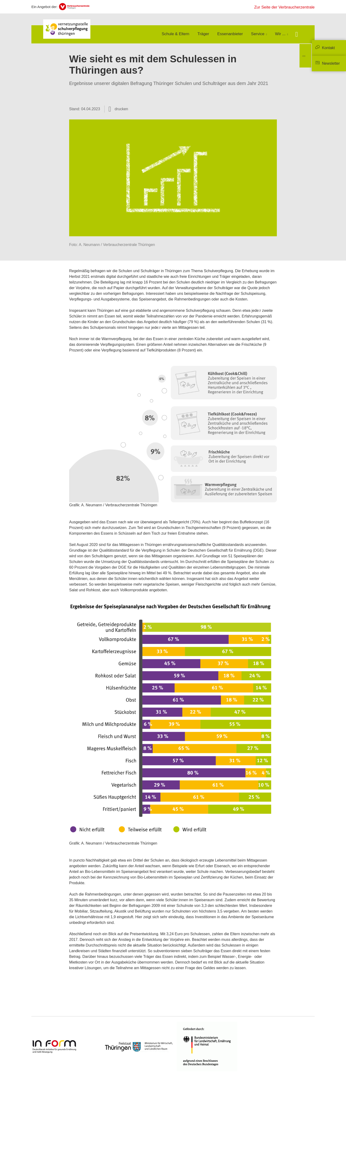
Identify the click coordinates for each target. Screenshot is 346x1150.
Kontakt (328, 48)
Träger (203, 34)
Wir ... (280, 34)
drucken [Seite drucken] (121, 109)
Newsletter (331, 63)
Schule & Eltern (175, 34)
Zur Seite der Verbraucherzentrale (284, 7)
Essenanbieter (230, 34)
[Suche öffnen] (296, 34)
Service (258, 34)
